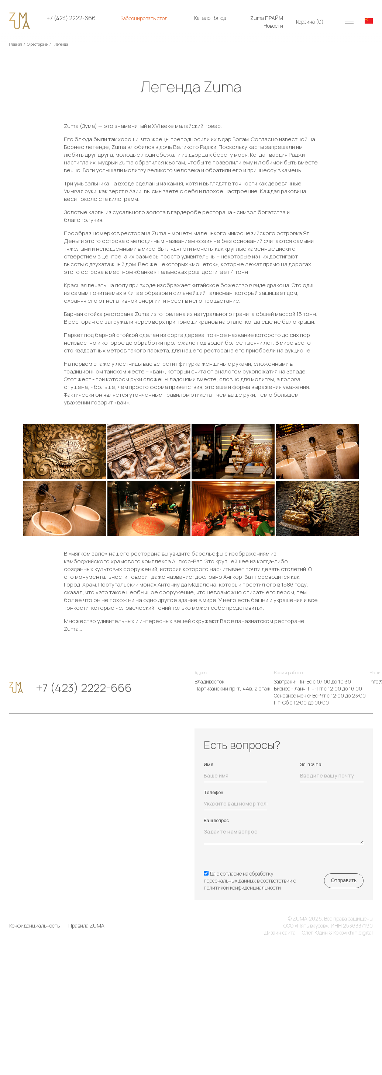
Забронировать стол (144, 18)
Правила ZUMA (86, 925)
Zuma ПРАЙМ (266, 17)
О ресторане (37, 44)
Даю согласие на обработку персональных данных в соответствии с (250, 880)
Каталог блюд (210, 17)
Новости (273, 25)
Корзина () (310, 21)
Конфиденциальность (34, 925)
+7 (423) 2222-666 (71, 18)
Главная (15, 44)
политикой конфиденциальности (242, 887)
